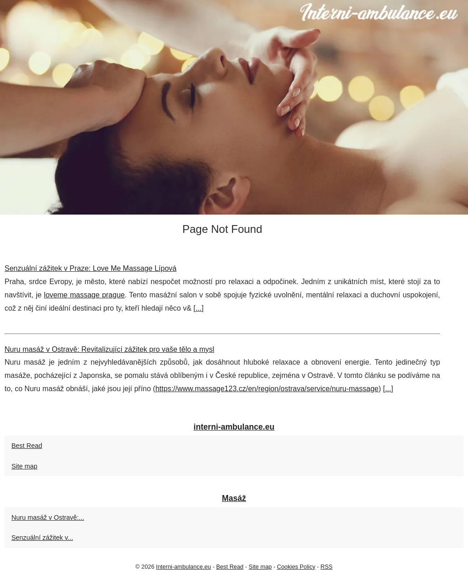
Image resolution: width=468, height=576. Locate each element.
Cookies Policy (296, 566)
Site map (24, 466)
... (199, 308)
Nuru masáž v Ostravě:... (47, 517)
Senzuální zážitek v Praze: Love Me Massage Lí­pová (90, 268)
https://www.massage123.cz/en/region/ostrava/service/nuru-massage (266, 389)
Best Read (26, 445)
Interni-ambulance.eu (183, 566)
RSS (326, 566)
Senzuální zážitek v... (42, 537)
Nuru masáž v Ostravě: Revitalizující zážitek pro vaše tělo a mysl (109, 349)
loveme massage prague (84, 295)
